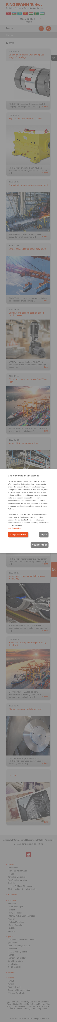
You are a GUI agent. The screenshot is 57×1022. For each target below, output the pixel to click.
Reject (44, 534)
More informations (15, 528)
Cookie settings (39, 545)
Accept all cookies (18, 534)
